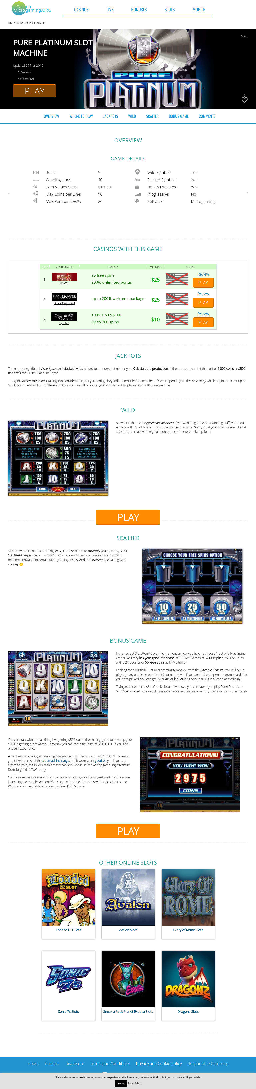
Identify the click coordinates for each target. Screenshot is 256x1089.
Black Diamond (64, 303)
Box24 (64, 283)
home (11, 23)
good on (100, 760)
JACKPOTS (110, 116)
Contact (52, 1063)
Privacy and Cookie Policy (159, 1063)
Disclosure (74, 1063)
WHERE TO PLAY (81, 116)
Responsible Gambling (208, 1063)
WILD (132, 116)
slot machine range (55, 760)
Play (35, 91)
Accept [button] (121, 1083)
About (33, 1063)
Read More (135, 1083)
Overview (51, 116)
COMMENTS (207, 116)
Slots (19, 23)
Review (203, 274)
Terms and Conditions (110, 1063)
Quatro (64, 323)
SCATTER (152, 116)
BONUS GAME (179, 116)
